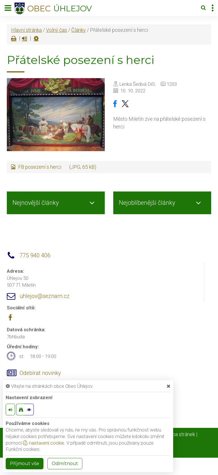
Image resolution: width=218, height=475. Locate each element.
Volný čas (56, 30)
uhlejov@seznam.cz (45, 296)
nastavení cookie (43, 443)
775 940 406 (35, 255)
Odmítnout (65, 463)
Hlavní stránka (26, 30)
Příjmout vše (24, 463)
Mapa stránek (180, 434)
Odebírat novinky (40, 373)
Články (78, 30)
